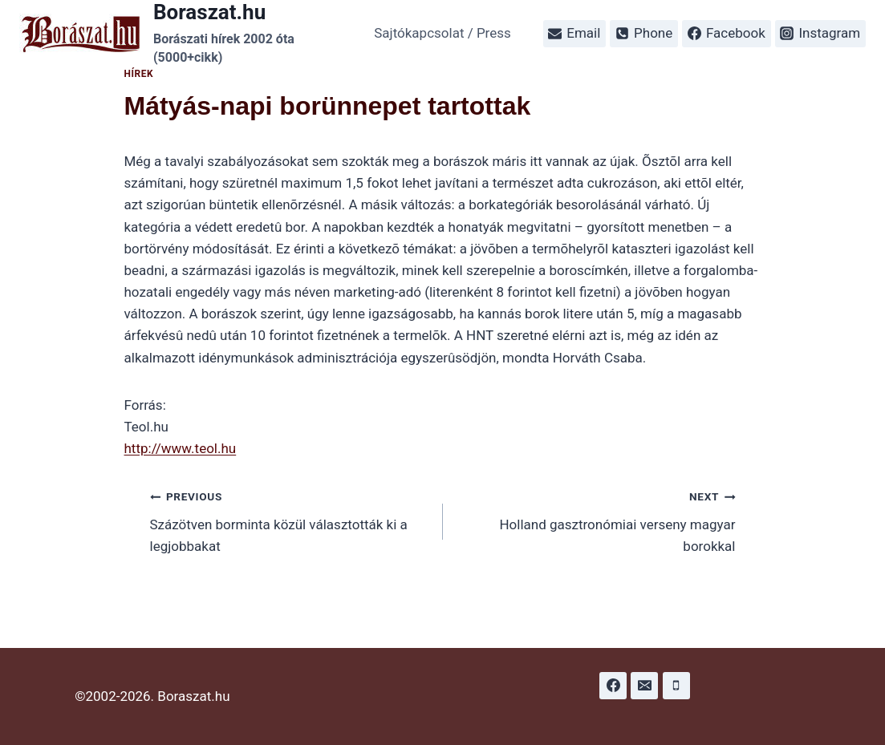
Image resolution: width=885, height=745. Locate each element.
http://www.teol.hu (180, 448)
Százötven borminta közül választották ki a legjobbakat (289, 519)
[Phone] (676, 685)
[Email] (644, 685)
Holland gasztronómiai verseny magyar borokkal (596, 519)
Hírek (139, 73)
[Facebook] (613, 685)
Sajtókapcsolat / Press (442, 33)
